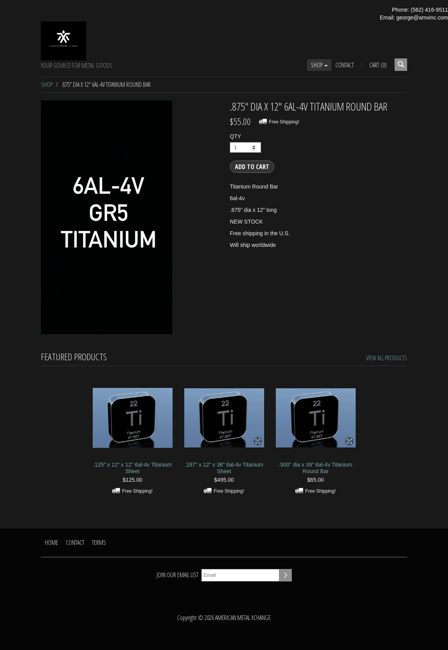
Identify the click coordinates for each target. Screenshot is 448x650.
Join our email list (177, 575)
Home (51, 542)
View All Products (386, 358)
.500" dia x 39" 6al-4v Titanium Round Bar (316, 468)
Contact (344, 65)
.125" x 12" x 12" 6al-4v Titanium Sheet (132, 468)
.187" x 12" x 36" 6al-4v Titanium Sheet (224, 468)
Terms (99, 542)
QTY (235, 136)
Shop (319, 65)
